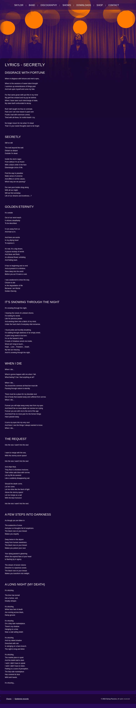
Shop (100, 5)
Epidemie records (22, 699)
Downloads (83, 5)
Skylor (18, 5)
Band (32, 5)
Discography (49, 5)
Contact (113, 5)
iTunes (9, 699)
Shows (66, 5)
